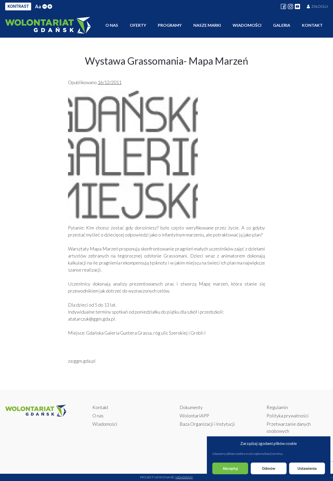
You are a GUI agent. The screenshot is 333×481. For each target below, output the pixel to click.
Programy (170, 25)
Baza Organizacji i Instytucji (207, 424)
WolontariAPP (194, 415)
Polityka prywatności (288, 415)
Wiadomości (247, 25)
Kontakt (312, 25)
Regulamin (277, 407)
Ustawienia (307, 468)
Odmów (268, 468)
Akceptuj (230, 468)
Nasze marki (207, 25)
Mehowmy (184, 477)
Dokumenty (191, 407)
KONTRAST (18, 6)
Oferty (138, 25)
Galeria (281, 25)
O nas (111, 25)
